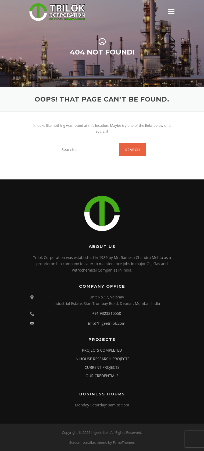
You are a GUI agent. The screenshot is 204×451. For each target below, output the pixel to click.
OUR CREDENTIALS (102, 375)
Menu (171, 11)
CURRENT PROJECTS (102, 367)
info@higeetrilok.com (107, 323)
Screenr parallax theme (88, 442)
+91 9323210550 (106, 313)
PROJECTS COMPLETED (102, 350)
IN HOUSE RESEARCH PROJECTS (101, 358)
